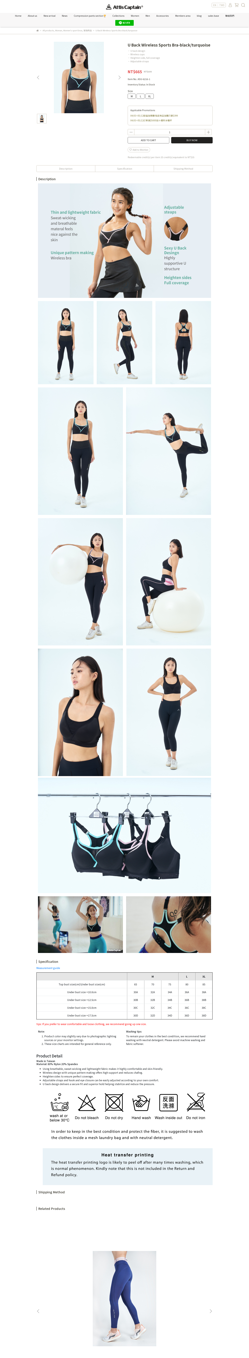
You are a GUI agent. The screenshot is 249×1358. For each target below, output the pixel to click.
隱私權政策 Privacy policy (132, 1304)
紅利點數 (81, 1299)
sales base (213, 15)
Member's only (85, 1289)
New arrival (49, 15)
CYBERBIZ (104, 1349)
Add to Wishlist (138, 149)
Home (18, 15)
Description (65, 168)
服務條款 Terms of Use (130, 1299)
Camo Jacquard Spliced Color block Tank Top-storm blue (146, 1256)
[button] (119, 77)
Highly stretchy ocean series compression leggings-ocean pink (60, 1256)
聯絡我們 (229, 15)
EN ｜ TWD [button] (218, 5)
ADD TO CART (148, 140)
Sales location (84, 1304)
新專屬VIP (82, 1294)
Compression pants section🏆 (90, 15)
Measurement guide (48, 968)
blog (199, 15)
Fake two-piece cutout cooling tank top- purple (103, 1256)
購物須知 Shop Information (133, 1308)
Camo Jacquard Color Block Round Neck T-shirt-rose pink (189, 1256)
